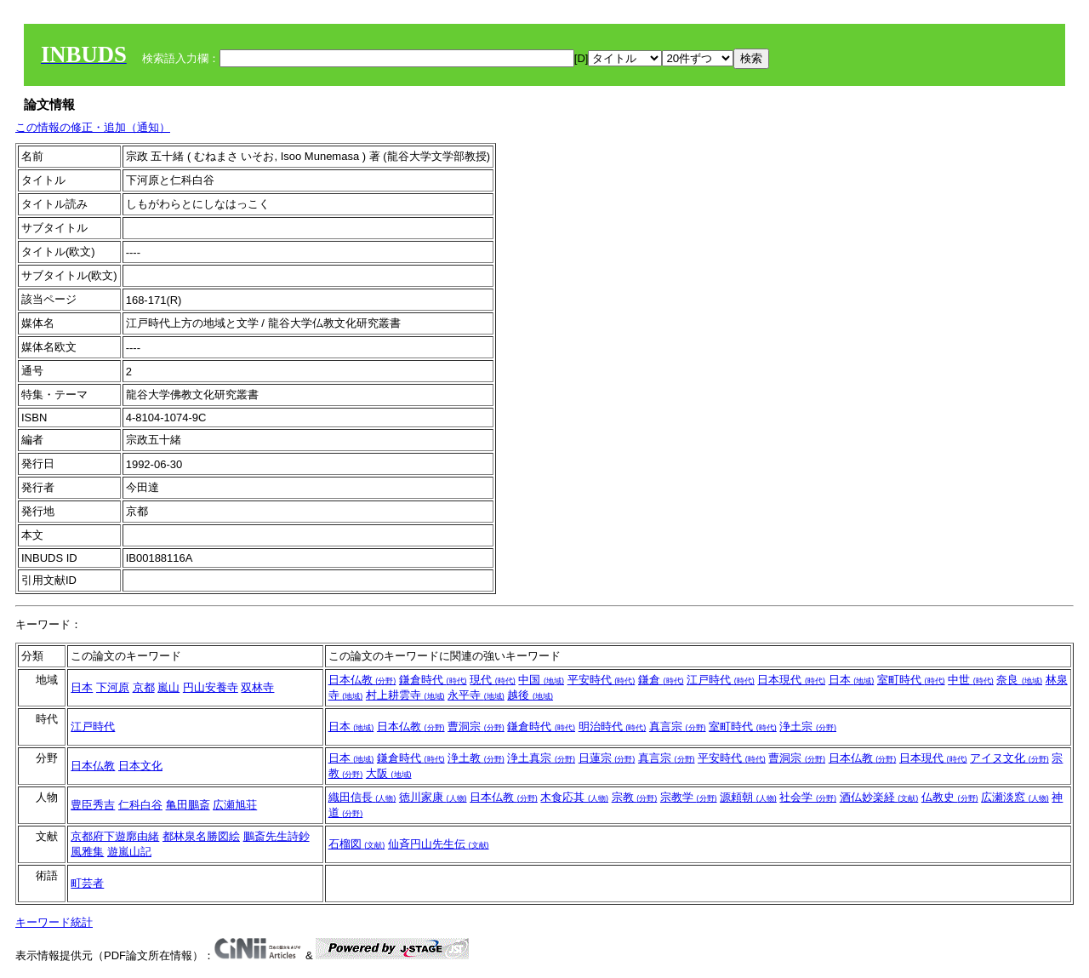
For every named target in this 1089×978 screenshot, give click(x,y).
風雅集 (87, 851)
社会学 (807, 797)
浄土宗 (807, 726)
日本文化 (140, 765)
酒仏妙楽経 (879, 797)
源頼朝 (748, 797)
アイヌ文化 (1009, 758)
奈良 (1019, 679)
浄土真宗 (541, 758)
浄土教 (476, 758)
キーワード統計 (54, 922)
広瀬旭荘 (235, 804)
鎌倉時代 (433, 679)
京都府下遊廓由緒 (115, 836)
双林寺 (257, 687)
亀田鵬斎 (188, 804)
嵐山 (168, 687)
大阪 (389, 773)
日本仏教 (362, 679)
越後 (530, 695)
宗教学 (688, 797)
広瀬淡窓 (1015, 797)
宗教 (635, 797)
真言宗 (677, 726)
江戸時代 (721, 679)
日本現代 (791, 679)
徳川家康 (433, 797)
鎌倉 (661, 679)
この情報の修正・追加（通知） (92, 127)
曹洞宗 (476, 726)
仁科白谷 (140, 804)
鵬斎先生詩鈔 (276, 836)
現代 (493, 679)
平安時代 (601, 679)
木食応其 (574, 797)
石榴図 (356, 844)
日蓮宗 (607, 758)
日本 (82, 687)
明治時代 (613, 726)
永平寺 (476, 695)
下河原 (112, 687)
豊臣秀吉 (93, 804)
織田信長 (362, 797)
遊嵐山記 (129, 851)
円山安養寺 (210, 687)
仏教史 (949, 797)
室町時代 (911, 679)
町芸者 (87, 883)
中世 (971, 679)
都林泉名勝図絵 (201, 836)
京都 (144, 687)
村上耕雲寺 (405, 695)
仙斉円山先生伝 (438, 844)
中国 (541, 679)
